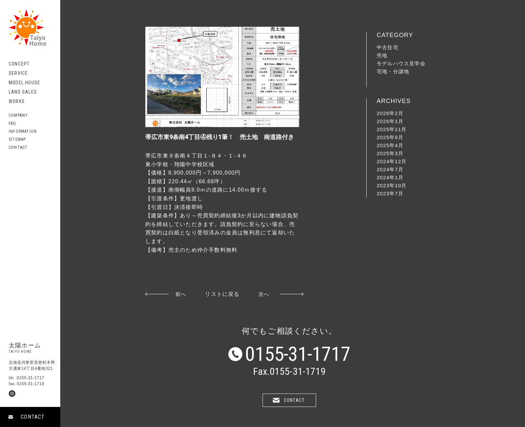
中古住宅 (387, 47)
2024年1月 (390, 177)
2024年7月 (390, 169)
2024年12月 (392, 161)
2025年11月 (392, 129)
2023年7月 (390, 193)
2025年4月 (390, 145)
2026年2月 (390, 113)
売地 (382, 55)
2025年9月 (390, 137)
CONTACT (33, 417)
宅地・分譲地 (393, 71)
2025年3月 (390, 153)
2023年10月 (392, 185)
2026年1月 (390, 121)
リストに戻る (222, 294)
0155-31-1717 (297, 354)
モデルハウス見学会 (401, 63)
